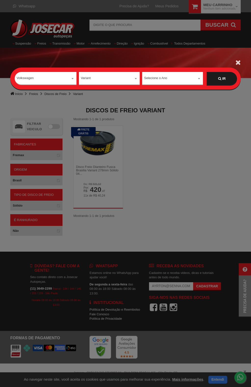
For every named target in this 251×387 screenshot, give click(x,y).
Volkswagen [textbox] (25, 78)
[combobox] (45, 79)
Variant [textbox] (86, 78)
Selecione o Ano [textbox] (155, 78)
